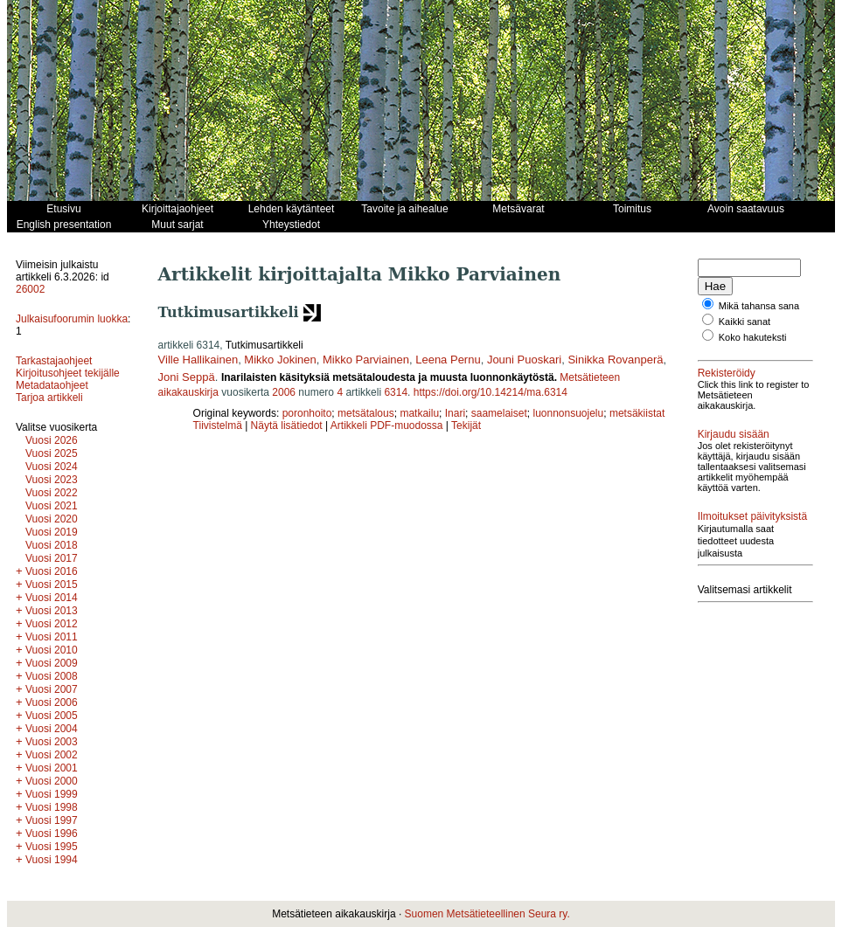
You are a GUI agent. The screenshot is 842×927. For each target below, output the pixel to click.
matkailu (419, 413)
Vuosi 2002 (51, 755)
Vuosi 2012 (51, 624)
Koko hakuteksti (753, 337)
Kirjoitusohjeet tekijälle (68, 373)
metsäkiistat (637, 413)
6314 (395, 392)
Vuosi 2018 (51, 545)
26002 (30, 289)
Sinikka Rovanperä (615, 359)
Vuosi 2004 (51, 729)
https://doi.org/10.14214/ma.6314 (490, 392)
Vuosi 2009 (51, 663)
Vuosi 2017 (51, 558)
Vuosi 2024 (51, 466)
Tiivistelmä (217, 425)
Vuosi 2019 (51, 532)
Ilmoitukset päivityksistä (752, 516)
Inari (455, 413)
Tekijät (466, 425)
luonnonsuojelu (567, 413)
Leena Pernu (447, 359)
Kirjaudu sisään (733, 434)
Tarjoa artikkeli (49, 397)
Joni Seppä (186, 377)
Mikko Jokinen (280, 359)
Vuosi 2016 (51, 571)
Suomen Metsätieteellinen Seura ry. (487, 914)
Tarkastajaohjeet (54, 361)
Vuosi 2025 (51, 453)
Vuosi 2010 (51, 650)
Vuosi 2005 (51, 715)
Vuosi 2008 (51, 676)
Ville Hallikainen (198, 359)
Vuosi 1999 (51, 794)
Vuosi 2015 (51, 584)
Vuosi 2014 (51, 597)
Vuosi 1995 (51, 847)
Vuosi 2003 (51, 742)
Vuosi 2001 (51, 768)
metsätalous (365, 413)
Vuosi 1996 (51, 833)
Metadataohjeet (52, 385)
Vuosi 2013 (51, 611)
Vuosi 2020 (51, 519)
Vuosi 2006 (51, 702)
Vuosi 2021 (51, 506)
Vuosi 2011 (51, 637)
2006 (284, 392)
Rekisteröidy (726, 373)
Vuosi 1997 (51, 820)
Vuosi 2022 (51, 493)
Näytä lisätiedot (288, 425)
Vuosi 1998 (51, 807)
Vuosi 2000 (51, 781)
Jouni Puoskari (524, 359)
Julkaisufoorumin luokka (72, 319)
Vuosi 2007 (51, 689)
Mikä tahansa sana (759, 306)
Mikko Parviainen (366, 359)
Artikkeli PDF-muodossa (387, 425)
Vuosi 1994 (51, 860)
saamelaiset (499, 413)
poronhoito (307, 413)
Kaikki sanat (744, 321)
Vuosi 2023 (51, 480)
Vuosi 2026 (51, 440)
